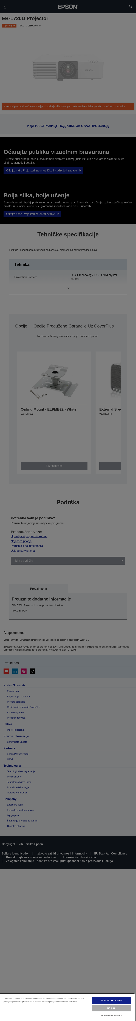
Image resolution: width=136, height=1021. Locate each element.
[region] (67, 1007)
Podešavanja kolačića (111, 1015)
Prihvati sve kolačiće (111, 1000)
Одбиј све (111, 1008)
